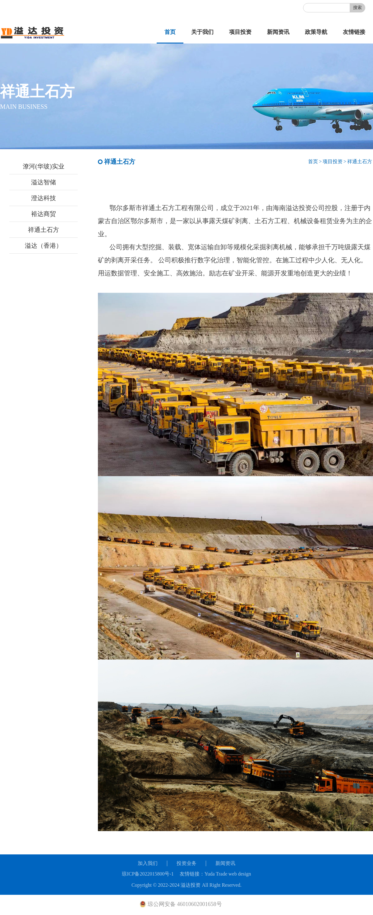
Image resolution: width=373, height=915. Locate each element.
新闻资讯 (278, 32)
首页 (170, 32)
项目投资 (240, 32)
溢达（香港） (43, 245)
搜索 (357, 7)
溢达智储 (43, 182)
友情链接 (354, 32)
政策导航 (316, 32)
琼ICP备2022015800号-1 (147, 873)
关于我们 (202, 32)
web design (239, 873)
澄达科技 (43, 198)
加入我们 (148, 863)
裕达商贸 (43, 213)
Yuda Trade (216, 873)
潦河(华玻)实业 (43, 166)
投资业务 (186, 863)
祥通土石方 (43, 229)
